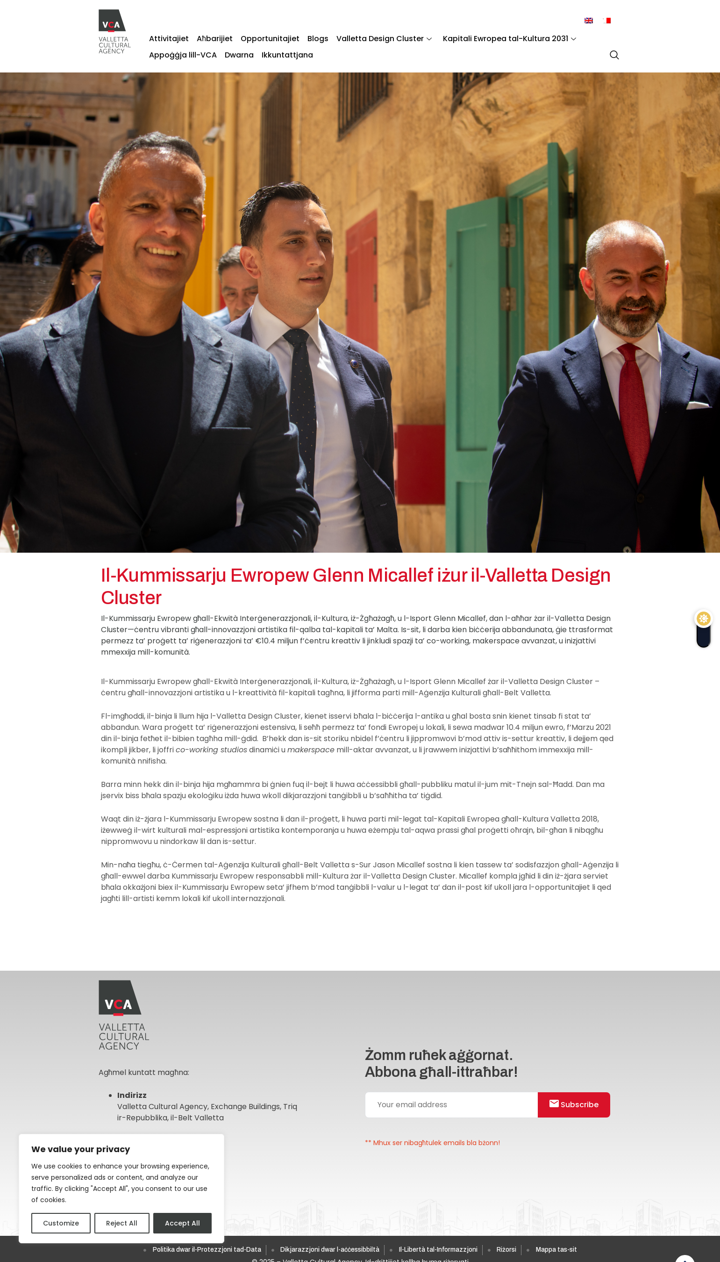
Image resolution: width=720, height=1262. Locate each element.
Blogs (311, 37)
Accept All (182, 1223)
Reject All (121, 1223)
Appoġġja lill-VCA (182, 51)
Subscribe (577, 1105)
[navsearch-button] (612, 51)
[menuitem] (589, 20)
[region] (121, 1188)
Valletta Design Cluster (375, 37)
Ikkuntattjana (282, 51)
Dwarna (236, 51)
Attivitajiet (168, 37)
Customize (61, 1223)
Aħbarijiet (212, 37)
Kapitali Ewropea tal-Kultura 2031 (498, 37)
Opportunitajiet (265, 37)
